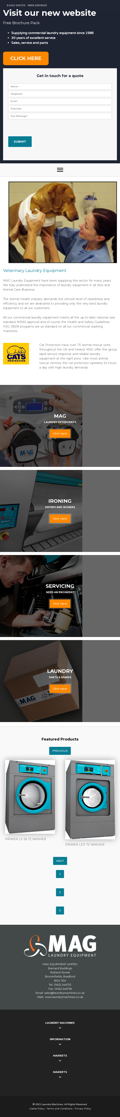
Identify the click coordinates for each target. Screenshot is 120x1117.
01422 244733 (16, 5)
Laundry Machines (60, 1022)
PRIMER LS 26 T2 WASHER (25, 839)
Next (60, 861)
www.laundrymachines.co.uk (64, 997)
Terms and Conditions (59, 1108)
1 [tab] (60, 874)
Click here (25, 58)
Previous (60, 751)
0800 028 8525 (37, 5)
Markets (60, 1055)
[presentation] (39, 128)
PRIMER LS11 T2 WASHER (84, 844)
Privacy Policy (83, 1108)
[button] (60, 169)
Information (60, 1039)
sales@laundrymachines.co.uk (64, 992)
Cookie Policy (36, 1108)
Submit (20, 141)
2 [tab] (60, 892)
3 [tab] (60, 910)
